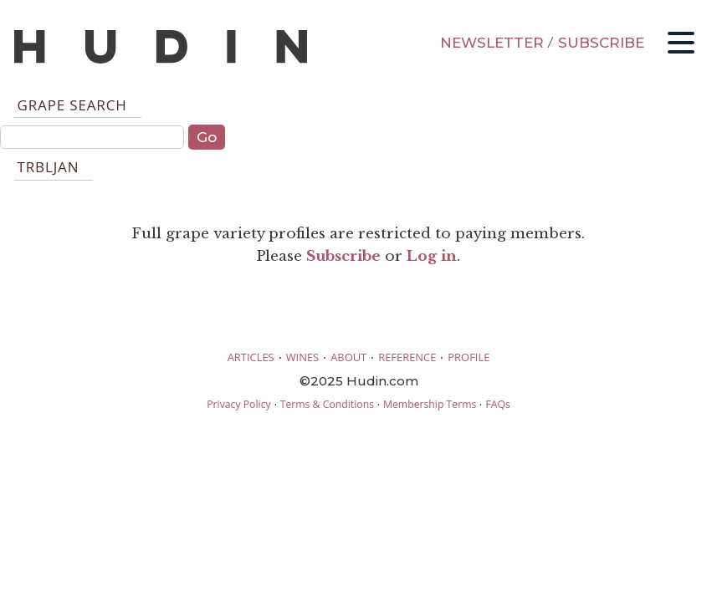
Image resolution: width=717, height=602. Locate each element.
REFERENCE (407, 357)
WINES (303, 357)
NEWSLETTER (492, 42)
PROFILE (468, 357)
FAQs (497, 404)
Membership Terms (429, 404)
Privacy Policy (238, 404)
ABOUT (348, 357)
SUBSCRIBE (601, 42)
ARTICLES (251, 357)
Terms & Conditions (327, 404)
